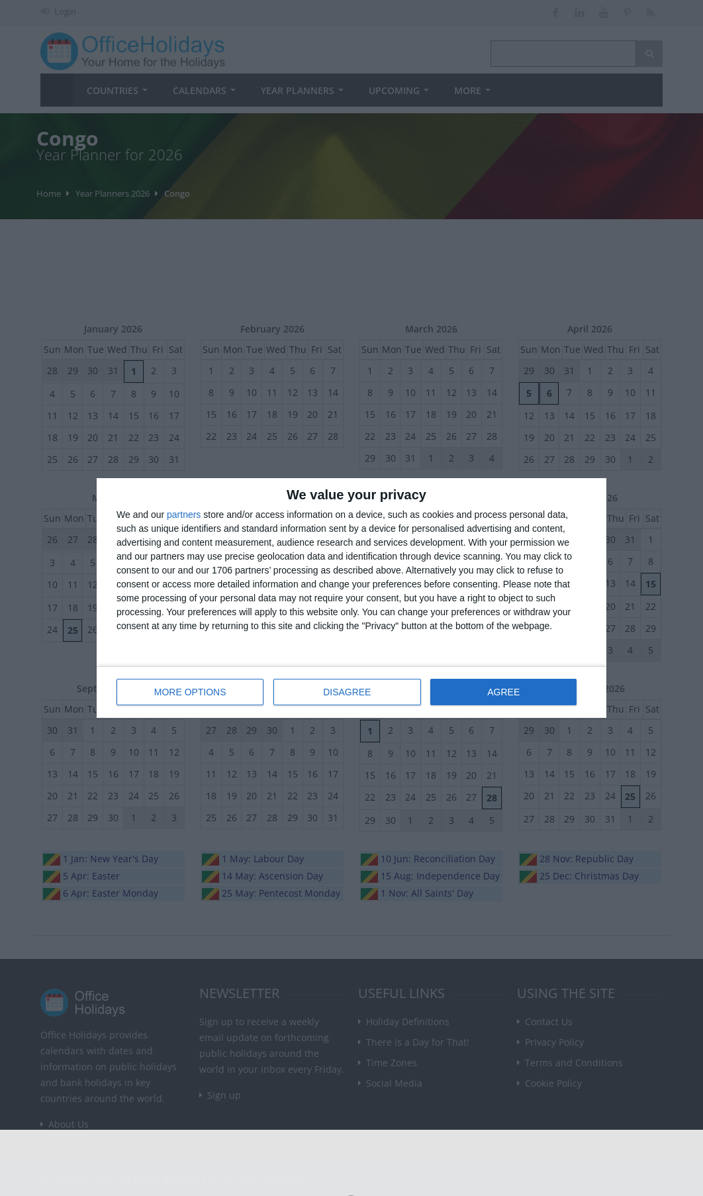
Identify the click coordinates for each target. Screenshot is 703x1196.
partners (184, 515)
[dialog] (351, 598)
